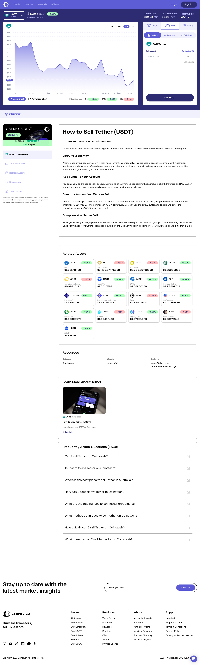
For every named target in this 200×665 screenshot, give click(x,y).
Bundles (29, 4)
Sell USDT (170, 98)
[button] (127, 457)
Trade (17, 4)
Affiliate (55, 4)
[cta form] (151, 587)
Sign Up (189, 4)
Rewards (42, 4)
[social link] (4, 643)
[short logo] (6, 4)
